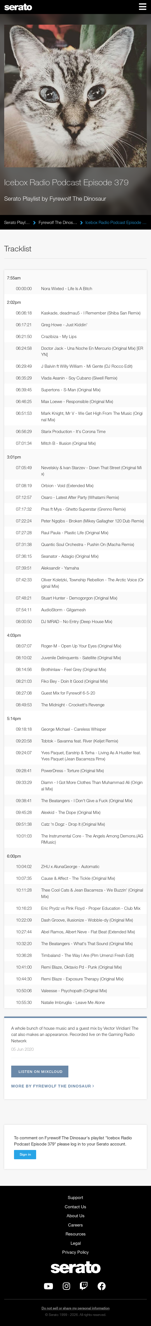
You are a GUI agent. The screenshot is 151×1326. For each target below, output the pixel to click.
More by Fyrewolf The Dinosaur (52, 1086)
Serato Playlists (17, 222)
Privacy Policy (75, 1252)
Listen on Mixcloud (40, 1071)
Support (75, 1197)
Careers (75, 1224)
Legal (76, 1243)
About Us (76, 1215)
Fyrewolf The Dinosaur (58, 222)
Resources (76, 1233)
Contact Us (75, 1206)
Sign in (25, 1154)
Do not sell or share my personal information (75, 1308)
